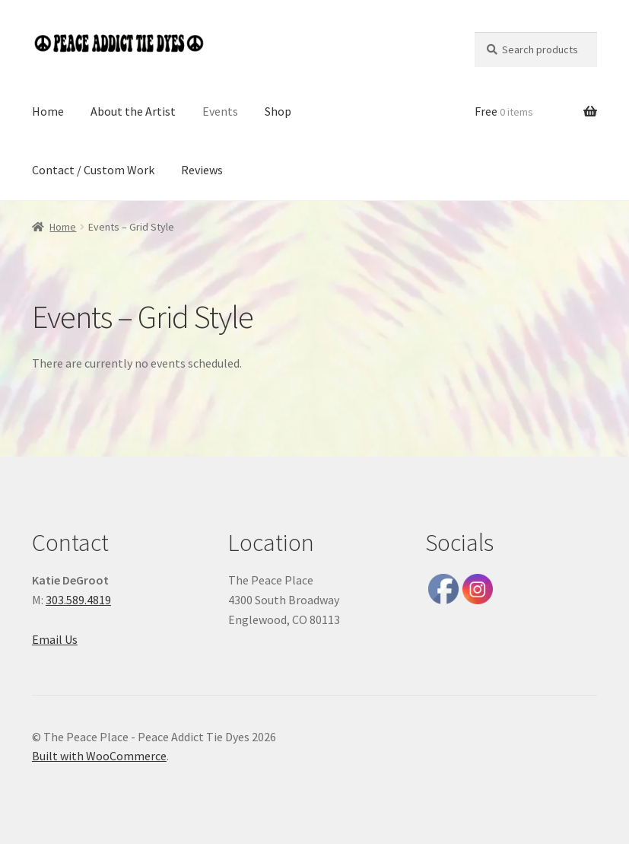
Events (220, 111)
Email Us (55, 639)
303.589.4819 (78, 599)
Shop (278, 111)
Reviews (202, 169)
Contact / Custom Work (93, 169)
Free (504, 111)
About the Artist (133, 111)
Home (48, 111)
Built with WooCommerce (99, 755)
